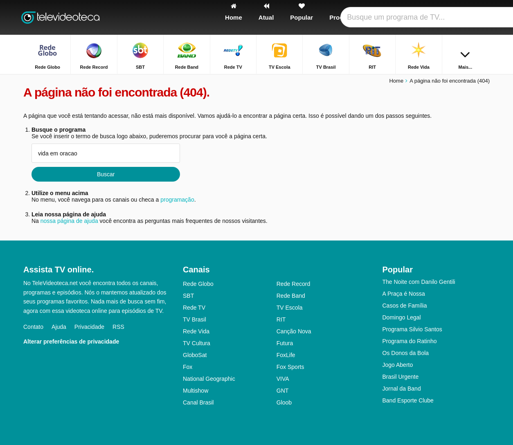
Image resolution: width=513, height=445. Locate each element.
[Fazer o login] (453, 17)
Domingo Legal (401, 317)
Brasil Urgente (400, 376)
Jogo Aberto (397, 365)
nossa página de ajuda (69, 221)
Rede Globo (198, 284)
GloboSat (195, 355)
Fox (187, 367)
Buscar (106, 174)
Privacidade (89, 327)
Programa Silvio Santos (412, 329)
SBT (188, 295)
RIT (281, 319)
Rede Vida (196, 331)
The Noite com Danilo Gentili (418, 282)
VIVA (283, 378)
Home (396, 81)
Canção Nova (294, 331)
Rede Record (293, 284)
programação (177, 199)
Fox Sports (290, 367)
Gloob (284, 402)
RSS (118, 327)
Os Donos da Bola (405, 353)
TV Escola (290, 307)
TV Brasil (194, 319)
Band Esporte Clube (408, 400)
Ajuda (59, 327)
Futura (285, 343)
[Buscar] (481, 17)
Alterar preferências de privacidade (71, 341)
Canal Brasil (198, 402)
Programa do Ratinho (409, 341)
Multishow (195, 390)
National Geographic (209, 378)
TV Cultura (196, 343)
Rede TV (194, 307)
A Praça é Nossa (403, 293)
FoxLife (286, 355)
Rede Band (291, 295)
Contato (33, 327)
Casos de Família (404, 305)
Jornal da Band (401, 388)
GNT (283, 390)
